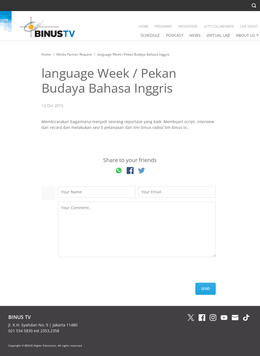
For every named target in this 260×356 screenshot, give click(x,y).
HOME (144, 26)
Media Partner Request (74, 54)
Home (46, 54)
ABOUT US (245, 35)
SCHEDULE (150, 35)
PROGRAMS (163, 26)
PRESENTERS (188, 26)
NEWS (195, 35)
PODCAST (174, 35)
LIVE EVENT (249, 26)
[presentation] (100, 272)
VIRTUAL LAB (218, 35)
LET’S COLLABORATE (219, 26)
